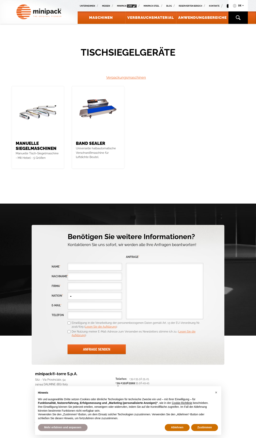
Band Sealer (90, 143)
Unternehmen (87, 6)
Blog (169, 6)
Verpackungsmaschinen (126, 77)
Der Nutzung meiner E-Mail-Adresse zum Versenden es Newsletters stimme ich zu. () (133, 333)
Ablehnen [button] (177, 427)
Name (56, 266)
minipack (127, 6)
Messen (106, 6)
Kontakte (214, 6)
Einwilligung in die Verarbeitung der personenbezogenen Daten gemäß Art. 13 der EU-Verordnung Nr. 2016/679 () (136, 324)
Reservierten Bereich (190, 6)
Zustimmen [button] (204, 427)
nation (57, 295)
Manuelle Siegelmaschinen (36, 146)
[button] (216, 392)
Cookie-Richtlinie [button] (182, 402)
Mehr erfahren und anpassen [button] (62, 427)
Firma (56, 286)
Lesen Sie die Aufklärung (100, 326)
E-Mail (56, 305)
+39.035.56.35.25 (139, 378)
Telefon (58, 315)
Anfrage (132, 256)
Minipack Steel (151, 6)
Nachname (60, 276)
